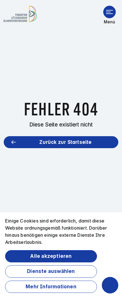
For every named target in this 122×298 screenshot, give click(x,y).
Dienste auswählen (51, 271)
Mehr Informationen (51, 286)
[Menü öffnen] (109, 12)
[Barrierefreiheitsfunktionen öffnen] (110, 285)
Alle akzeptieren (51, 256)
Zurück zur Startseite (65, 142)
